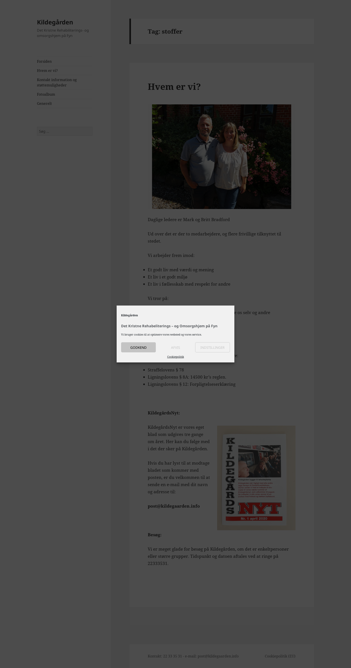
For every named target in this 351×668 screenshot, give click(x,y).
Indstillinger (212, 347)
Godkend (138, 347)
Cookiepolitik (175, 357)
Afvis (175, 347)
